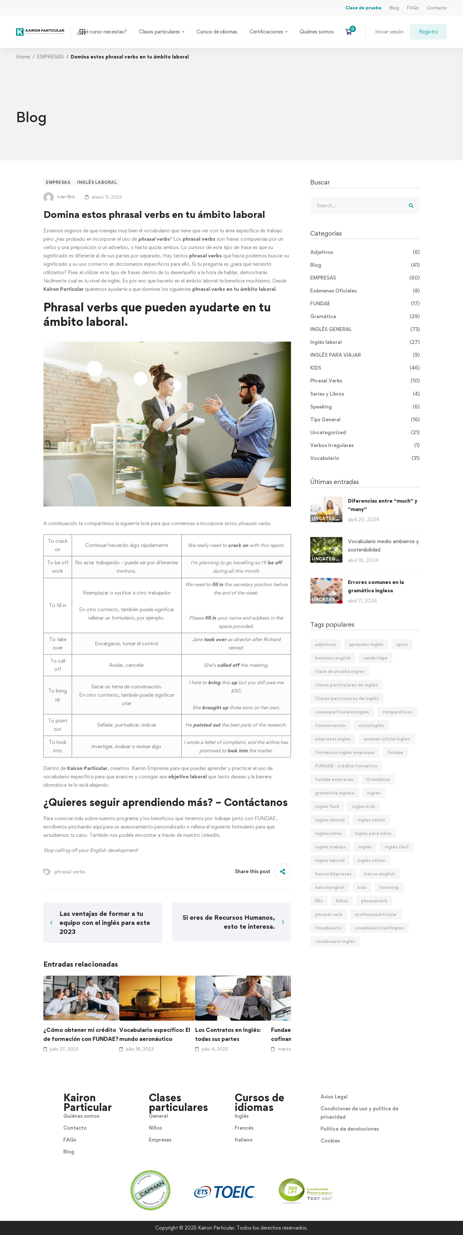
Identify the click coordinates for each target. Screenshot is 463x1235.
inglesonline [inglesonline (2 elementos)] (328, 833)
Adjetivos (365, 252)
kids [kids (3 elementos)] (362, 887)
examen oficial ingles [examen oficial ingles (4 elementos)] (387, 738)
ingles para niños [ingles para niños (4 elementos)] (373, 833)
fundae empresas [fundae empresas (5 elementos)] (334, 779)
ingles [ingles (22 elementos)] (373, 792)
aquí (97, 827)
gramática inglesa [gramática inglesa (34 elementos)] (334, 792)
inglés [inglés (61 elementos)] (365, 846)
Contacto (437, 7)
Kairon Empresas (150, 768)
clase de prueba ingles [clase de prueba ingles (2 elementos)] (339, 671)
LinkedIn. (210, 835)
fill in (61, 605)
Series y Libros (365, 394)
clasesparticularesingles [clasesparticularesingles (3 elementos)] (342, 711)
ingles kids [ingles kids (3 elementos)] (363, 806)
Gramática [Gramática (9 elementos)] (378, 779)
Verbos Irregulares (365, 445)
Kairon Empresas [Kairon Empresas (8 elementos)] (333, 873)
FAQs (413, 7)
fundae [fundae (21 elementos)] (395, 752)
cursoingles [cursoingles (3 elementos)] (371, 725)
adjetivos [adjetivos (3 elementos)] (325, 644)
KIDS (365, 368)
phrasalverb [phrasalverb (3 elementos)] (374, 900)
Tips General (365, 420)
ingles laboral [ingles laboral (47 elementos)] (330, 819)
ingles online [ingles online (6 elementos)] (371, 819)
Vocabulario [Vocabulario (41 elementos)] (328, 927)
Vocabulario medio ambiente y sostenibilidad (383, 545)
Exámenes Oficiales (365, 291)
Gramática (365, 316)
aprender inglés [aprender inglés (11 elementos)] (366, 644)
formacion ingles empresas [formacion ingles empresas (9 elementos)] (345, 752)
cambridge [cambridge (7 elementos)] (375, 657)
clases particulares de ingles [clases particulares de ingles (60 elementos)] (346, 684)
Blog (394, 7)
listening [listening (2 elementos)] (389, 887)
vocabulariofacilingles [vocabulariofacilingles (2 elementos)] (379, 927)
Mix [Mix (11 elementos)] (319, 900)
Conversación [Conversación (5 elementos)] (330, 725)
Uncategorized (365, 432)
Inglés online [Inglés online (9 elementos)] (371, 860)
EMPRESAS (50, 57)
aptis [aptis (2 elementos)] (402, 644)
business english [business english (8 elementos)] (333, 657)
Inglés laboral (97, 182)
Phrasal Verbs (365, 381)
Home (23, 57)
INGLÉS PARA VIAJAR (365, 355)
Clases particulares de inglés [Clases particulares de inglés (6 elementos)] (347, 698)
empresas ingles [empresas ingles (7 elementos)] (333, 738)
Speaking (365, 407)
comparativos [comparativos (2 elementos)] (397, 711)
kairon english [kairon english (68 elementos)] (379, 873)
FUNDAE (265, 818)
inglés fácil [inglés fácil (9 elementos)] (397, 846)
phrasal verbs (69, 872)
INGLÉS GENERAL (365, 329)
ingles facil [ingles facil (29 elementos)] (327, 806)
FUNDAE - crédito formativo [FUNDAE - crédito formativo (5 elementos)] (346, 765)
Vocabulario (365, 458)
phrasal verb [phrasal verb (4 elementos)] (328, 914)
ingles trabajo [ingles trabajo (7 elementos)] (330, 846)
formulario (243, 827)
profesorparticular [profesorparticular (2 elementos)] (376, 914)
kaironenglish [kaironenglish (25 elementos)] (330, 887)
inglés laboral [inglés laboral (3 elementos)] (330, 860)
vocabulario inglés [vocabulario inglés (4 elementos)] (335, 941)
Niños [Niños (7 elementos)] (342, 900)
